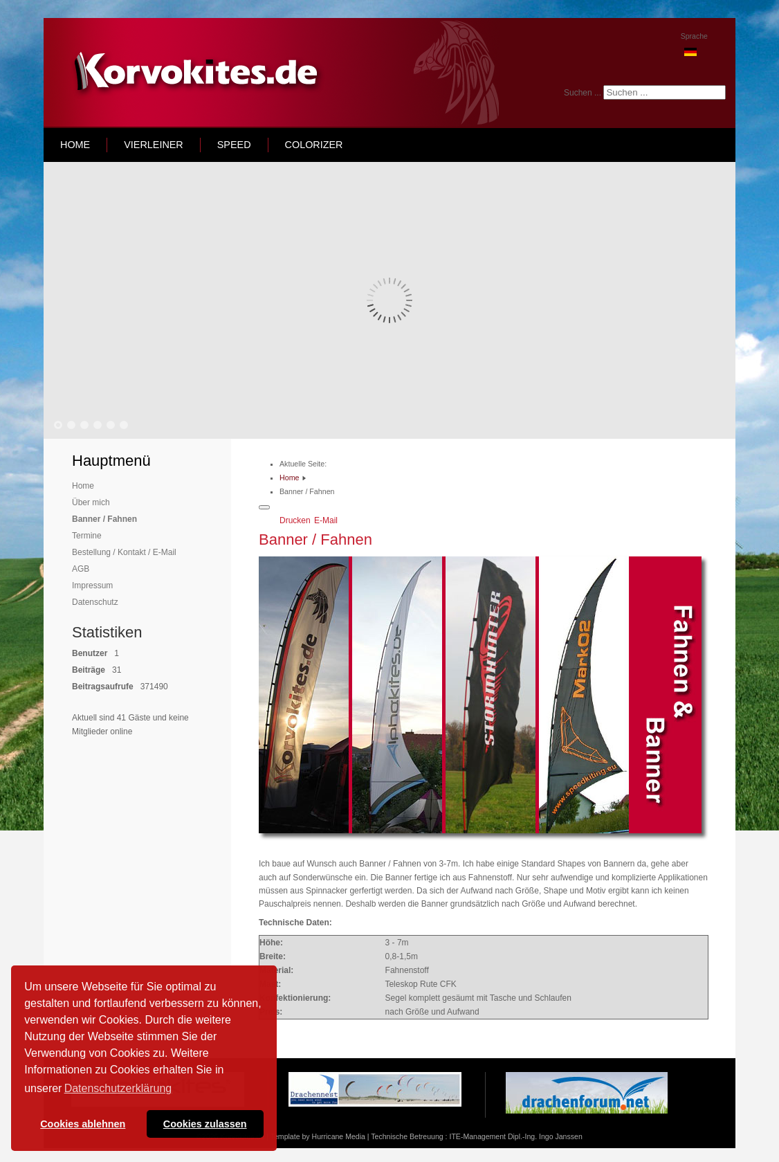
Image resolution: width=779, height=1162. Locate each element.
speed (234, 144)
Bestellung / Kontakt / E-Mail (124, 552)
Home (83, 486)
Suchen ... (582, 93)
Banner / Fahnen (104, 519)
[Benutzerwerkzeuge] (264, 507)
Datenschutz (95, 602)
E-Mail (326, 520)
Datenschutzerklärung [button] (118, 1088)
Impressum (92, 585)
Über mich (91, 502)
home (75, 144)
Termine (87, 536)
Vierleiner (153, 144)
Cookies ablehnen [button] (82, 1123)
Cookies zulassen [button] (205, 1123)
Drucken (296, 520)
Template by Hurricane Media (318, 1136)
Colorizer (314, 144)
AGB (80, 569)
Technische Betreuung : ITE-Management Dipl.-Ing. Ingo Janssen (476, 1136)
